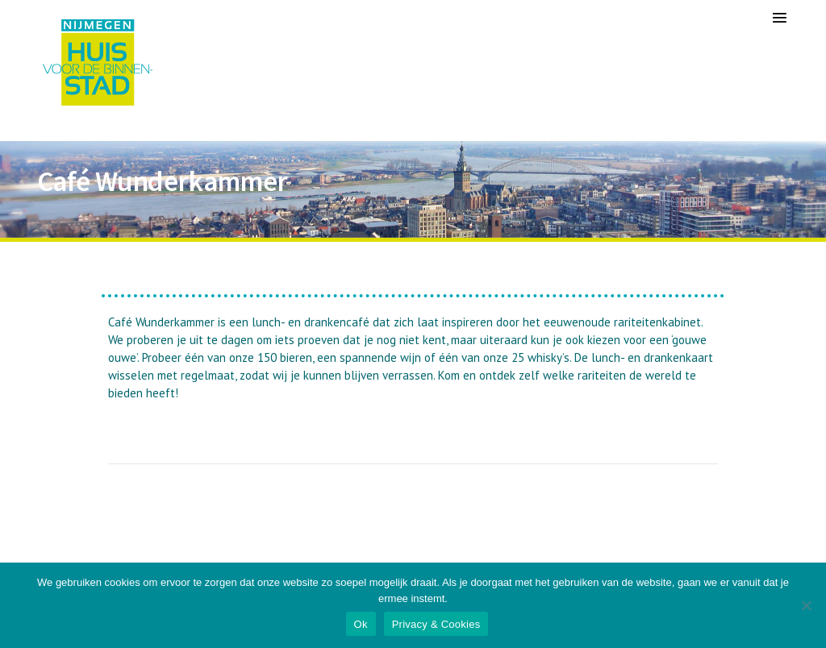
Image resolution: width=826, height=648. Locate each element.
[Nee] (806, 605)
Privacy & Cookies (436, 624)
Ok (361, 624)
